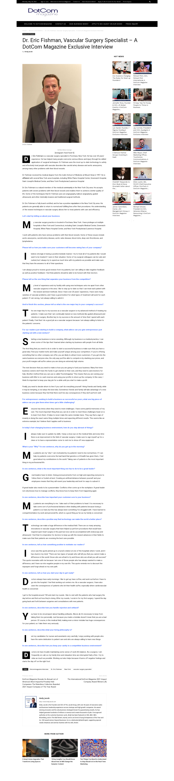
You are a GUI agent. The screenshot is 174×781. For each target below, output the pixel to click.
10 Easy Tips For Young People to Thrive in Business (142, 105)
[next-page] (66, 768)
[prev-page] (62, 768)
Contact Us (76, 2)
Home (24, 31)
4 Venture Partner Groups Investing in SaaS (119, 155)
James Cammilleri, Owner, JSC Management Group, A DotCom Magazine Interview (120, 211)
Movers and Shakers (36, 31)
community (67, 187)
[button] (150, 2)
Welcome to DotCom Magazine (60, 2)
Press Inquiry (127, 2)
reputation (75, 203)
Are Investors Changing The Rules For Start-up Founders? (121, 78)
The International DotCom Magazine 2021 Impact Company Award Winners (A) (87, 680)
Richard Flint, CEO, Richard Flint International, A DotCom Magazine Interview (140, 80)
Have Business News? (89, 2)
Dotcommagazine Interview (39, 669)
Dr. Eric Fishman (56, 669)
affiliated (25, 178)
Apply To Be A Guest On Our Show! (109, 2)
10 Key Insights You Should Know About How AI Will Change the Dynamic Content (63, 761)
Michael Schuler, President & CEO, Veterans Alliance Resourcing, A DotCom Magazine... (142, 211)
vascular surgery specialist (82, 669)
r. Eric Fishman (37, 156)
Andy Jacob (28, 51)
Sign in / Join (45, 2)
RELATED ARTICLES (33, 734)
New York (67, 669)
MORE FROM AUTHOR (54, 734)
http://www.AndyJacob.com (47, 701)
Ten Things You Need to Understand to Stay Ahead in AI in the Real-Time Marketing (93, 761)
